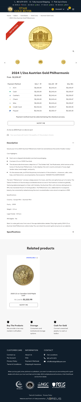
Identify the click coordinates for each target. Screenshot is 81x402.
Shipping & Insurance (33, 364)
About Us (28, 355)
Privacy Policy (12, 361)
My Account (11, 358)
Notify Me (41, 123)
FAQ (26, 358)
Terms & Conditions (14, 364)
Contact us (11, 355)
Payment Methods (32, 361)
